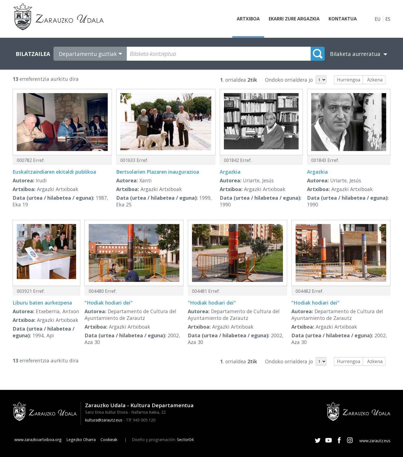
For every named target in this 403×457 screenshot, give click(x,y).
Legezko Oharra (81, 439)
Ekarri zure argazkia (293, 19)
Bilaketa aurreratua (355, 54)
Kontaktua (342, 19)
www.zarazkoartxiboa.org (38, 439)
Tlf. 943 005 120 (140, 420)
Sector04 (185, 439)
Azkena (375, 80)
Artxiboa (247, 19)
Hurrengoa (348, 80)
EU (378, 19)
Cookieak (108, 439)
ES (387, 19)
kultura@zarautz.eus (103, 420)
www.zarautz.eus (374, 440)
